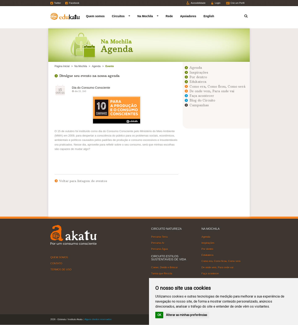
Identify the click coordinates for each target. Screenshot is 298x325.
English (209, 16)
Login (217, 3)
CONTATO (56, 263)
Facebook (74, 3)
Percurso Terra (159, 236)
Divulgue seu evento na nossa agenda (89, 76)
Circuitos (118, 16)
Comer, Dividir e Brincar (164, 267)
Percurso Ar (157, 243)
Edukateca (198, 82)
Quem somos (95, 16)
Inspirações (199, 72)
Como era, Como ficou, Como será (217, 86)
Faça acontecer (202, 96)
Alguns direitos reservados (98, 319)
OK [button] (159, 315)
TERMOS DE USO (61, 269)
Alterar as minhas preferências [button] (186, 315)
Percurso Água (159, 249)
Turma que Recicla (161, 273)
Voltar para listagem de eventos (83, 181)
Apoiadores (188, 16)
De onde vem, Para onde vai (212, 91)
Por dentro (198, 77)
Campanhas (199, 105)
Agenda (96, 66)
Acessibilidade (198, 3)
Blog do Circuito (202, 100)
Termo (243, 15)
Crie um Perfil (237, 3)
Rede (169, 16)
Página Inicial (62, 66)
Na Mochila (145, 16)
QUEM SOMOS (59, 257)
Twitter (57, 3)
